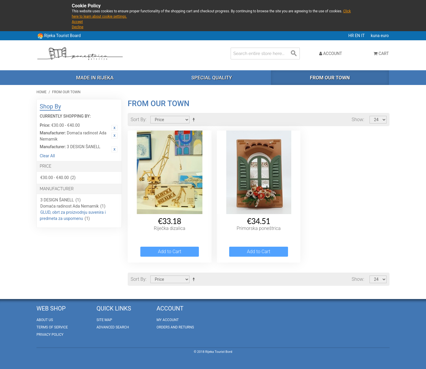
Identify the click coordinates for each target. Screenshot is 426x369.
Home (41, 92)
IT (363, 35)
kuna (376, 35)
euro (385, 35)
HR (351, 35)
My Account (168, 320)
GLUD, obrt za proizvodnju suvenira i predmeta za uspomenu (73, 215)
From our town (330, 78)
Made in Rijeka (95, 78)
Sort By (138, 119)
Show (357, 119)
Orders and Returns (175, 327)
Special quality (212, 78)
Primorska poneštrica (259, 228)
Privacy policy (50, 335)
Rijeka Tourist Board (62, 35)
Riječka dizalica (169, 228)
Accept (77, 22)
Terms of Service (52, 327)
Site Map (104, 320)
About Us (44, 320)
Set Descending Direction (194, 119)
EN (358, 35)
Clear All (47, 155)
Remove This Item (114, 128)
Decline (77, 27)
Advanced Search (112, 327)
